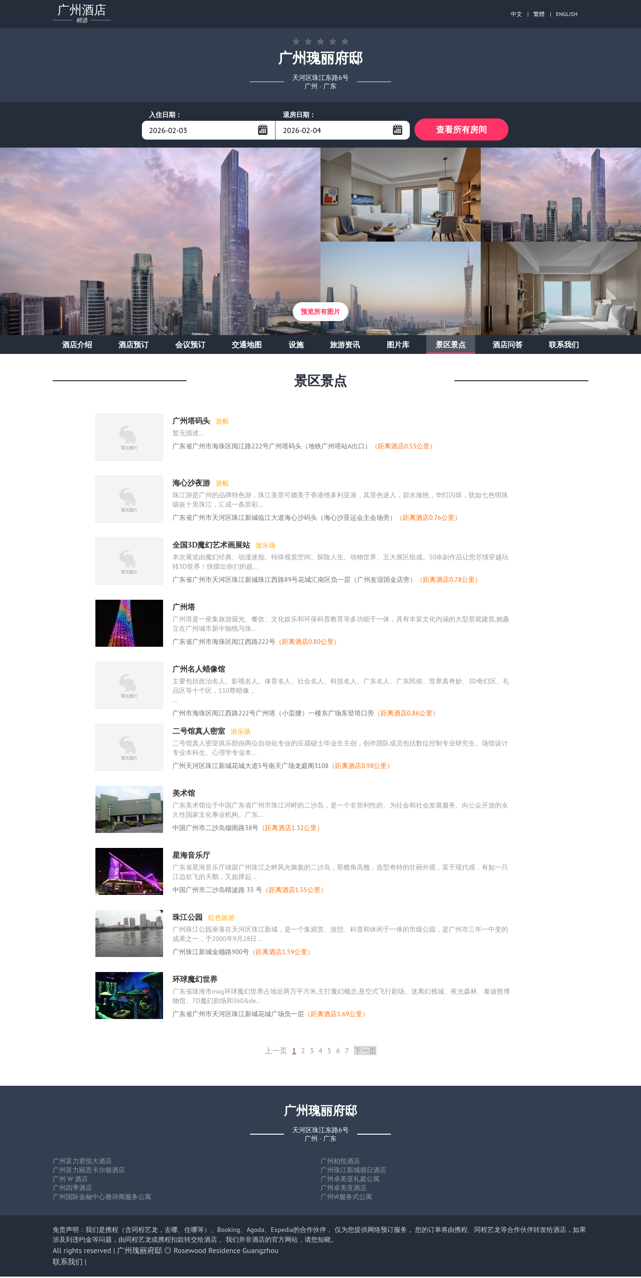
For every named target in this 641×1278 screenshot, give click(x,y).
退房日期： (299, 114)
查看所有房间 (461, 130)
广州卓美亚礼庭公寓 (350, 1180)
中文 (516, 13)
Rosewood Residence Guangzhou (226, 1251)
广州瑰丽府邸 (139, 1251)
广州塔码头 (192, 422)
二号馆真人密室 (199, 732)
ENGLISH (567, 13)
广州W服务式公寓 (346, 1198)
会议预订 (190, 346)
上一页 (276, 1052)
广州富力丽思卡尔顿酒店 (89, 1171)
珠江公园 (188, 918)
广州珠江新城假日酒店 (353, 1171)
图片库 (398, 346)
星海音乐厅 (191, 856)
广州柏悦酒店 (340, 1162)
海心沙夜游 (192, 484)
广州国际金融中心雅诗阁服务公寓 (102, 1198)
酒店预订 (133, 346)
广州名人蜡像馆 (198, 670)
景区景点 (451, 346)
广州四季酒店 (72, 1189)
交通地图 (247, 346)
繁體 (539, 13)
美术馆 (183, 794)
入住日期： (165, 114)
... (263, 130)
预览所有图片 (320, 313)
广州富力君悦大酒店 (82, 1162)
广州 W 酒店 (70, 1180)
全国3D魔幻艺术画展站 (212, 546)
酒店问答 (507, 346)
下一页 (365, 1052)
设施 (296, 346)
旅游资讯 (345, 346)
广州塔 (183, 608)
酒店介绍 (77, 346)
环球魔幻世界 (195, 980)
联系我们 (564, 346)
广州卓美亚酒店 (343, 1189)
